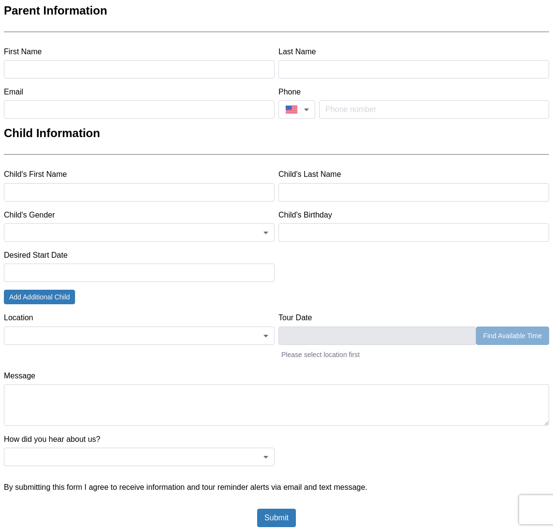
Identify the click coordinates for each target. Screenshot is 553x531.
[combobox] (297, 109)
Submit (276, 518)
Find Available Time (512, 336)
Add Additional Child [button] (39, 297)
